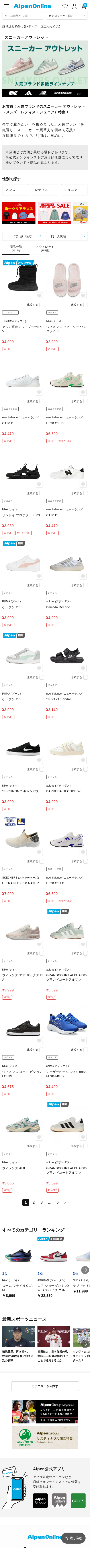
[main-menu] (6, 6)
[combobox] (23, 16)
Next (85, 213)
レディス (41, 189)
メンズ (10, 189)
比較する (32, 304)
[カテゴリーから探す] (67, 16)
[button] (85, 1270)
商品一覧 (15, 248)
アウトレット (45, 248)
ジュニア (70, 189)
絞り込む (26, 236)
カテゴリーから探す (45, 1386)
